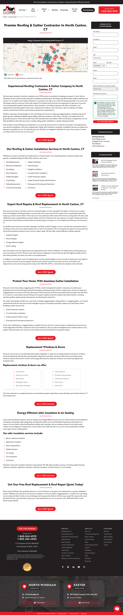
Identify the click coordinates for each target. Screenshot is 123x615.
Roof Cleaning (65, 542)
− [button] (85, 68)
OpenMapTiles (69, 71)
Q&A (86, 556)
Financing (64, 10)
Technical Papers (90, 553)
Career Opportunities (91, 545)
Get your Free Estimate (105, 121)
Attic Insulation (66, 556)
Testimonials (108, 534)
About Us (46, 10)
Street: (95, 47)
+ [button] (85, 65)
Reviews (55, 10)
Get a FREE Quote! (45, 140)
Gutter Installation (67, 547)
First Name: (96, 31)
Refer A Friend (89, 537)
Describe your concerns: (99, 93)
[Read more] (111, 167)
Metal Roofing (65, 539)
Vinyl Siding (65, 550)
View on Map (39, 603)
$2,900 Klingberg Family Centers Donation (109, 161)
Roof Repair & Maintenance (69, 537)
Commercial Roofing (67, 545)
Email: (95, 78)
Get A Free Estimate (27, 528)
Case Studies (108, 542)
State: (95, 62)
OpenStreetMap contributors (80, 71)
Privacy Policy (112, 114)
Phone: (95, 70)
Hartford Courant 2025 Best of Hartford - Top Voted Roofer (109, 187)
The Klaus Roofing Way (92, 534)
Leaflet (62, 71)
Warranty (87, 558)
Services (23, 10)
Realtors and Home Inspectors (70, 558)
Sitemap (83, 613)
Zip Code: (109, 62)
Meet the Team (89, 539)
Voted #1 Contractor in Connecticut (108, 174)
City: (94, 55)
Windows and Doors (67, 553)
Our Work (35, 10)
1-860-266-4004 (27, 539)
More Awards (95, 198)
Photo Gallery (108, 539)
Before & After (108, 537)
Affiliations (88, 550)
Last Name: (96, 39)
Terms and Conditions (102, 116)
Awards (87, 547)
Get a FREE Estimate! (45, 404)
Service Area (74, 10)
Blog (86, 542)
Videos (106, 545)
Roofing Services (66, 531)
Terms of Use (74, 613)
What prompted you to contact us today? (104, 86)
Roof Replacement (67, 534)
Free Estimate (88, 10)
